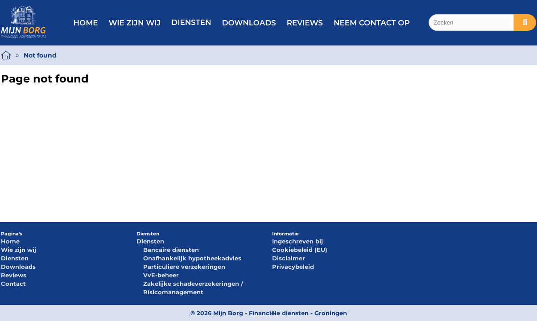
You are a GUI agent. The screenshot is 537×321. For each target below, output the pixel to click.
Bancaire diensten (171, 249)
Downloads (249, 22)
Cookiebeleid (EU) (299, 249)
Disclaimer (288, 258)
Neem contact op (372, 22)
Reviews (305, 22)
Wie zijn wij (134, 22)
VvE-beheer (161, 275)
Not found (40, 55)
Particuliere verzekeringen (184, 266)
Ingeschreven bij (297, 241)
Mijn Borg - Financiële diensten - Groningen (280, 313)
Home (85, 22)
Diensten (191, 22)
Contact (13, 283)
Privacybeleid (293, 266)
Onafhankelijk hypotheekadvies (192, 258)
